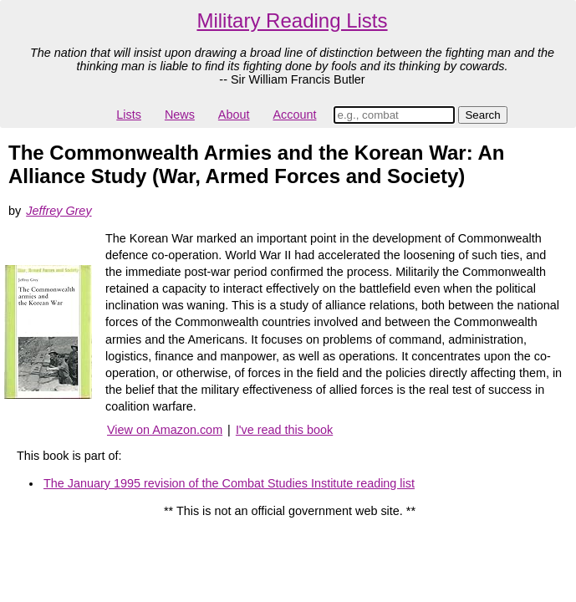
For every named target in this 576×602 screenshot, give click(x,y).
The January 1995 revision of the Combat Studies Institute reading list (229, 483)
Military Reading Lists (291, 20)
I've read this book (284, 429)
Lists (128, 114)
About (234, 114)
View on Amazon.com (164, 429)
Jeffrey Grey (58, 210)
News (180, 114)
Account (294, 114)
